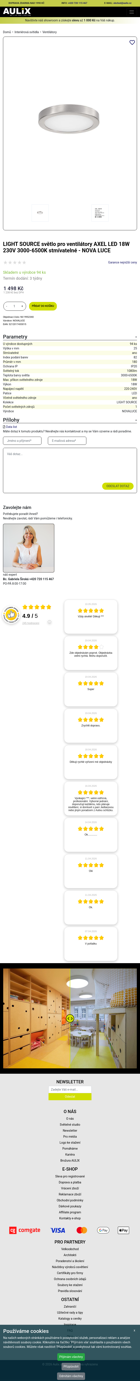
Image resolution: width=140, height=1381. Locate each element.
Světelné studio (70, 1124)
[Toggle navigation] (132, 12)
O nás (70, 1118)
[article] (91, 617)
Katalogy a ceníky (70, 1318)
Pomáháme (70, 1148)
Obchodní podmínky (70, 1200)
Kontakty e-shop (70, 1218)
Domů (7, 32)
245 (30, 623)
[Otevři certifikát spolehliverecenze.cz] (37, 608)
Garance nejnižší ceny (122, 262)
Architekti (70, 1255)
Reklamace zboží (70, 1194)
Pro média (70, 1136)
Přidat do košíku (43, 306)
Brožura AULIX (70, 1160)
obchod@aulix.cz (122, 3)
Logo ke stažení (70, 1142)
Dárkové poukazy (70, 1206)
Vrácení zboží (70, 1188)
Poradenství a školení (70, 1261)
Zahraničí (70, 1306)
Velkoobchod (70, 1249)
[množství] (14, 306)
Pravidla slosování (70, 1291)
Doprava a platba (70, 1182)
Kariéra (70, 1154)
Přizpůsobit (71, 1366)
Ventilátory (49, 32)
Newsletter (70, 1130)
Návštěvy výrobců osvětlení (70, 1267)
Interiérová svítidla (27, 32)
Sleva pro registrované (70, 1176)
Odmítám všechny (71, 1376)
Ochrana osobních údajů (70, 1279)
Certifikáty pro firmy (70, 1273)
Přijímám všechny (71, 1357)
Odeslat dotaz (117, 486)
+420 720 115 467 (77, 3)
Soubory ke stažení (70, 1285)
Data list (11, 427)
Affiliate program (70, 1212)
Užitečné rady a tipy (70, 1312)
